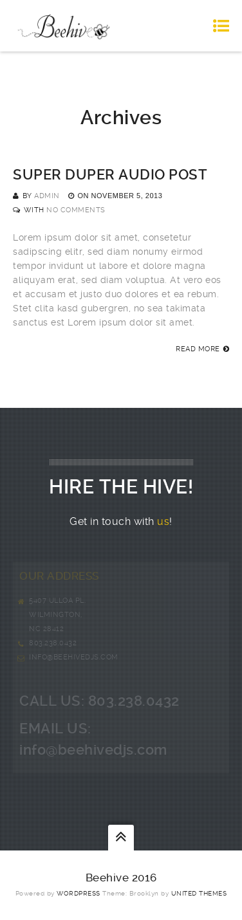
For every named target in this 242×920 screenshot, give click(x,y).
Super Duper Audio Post (110, 175)
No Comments (76, 210)
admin (47, 196)
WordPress (78, 893)
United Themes (199, 893)
